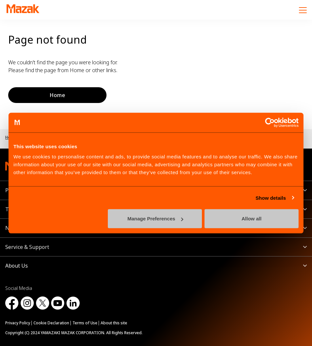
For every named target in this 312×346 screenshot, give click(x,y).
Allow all (252, 218)
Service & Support (27, 247)
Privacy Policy (17, 323)
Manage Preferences (155, 218)
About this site (114, 323)
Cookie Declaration (51, 323)
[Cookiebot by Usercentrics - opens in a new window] (270, 122)
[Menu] (303, 9)
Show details (271, 197)
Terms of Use (84, 323)
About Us (16, 265)
